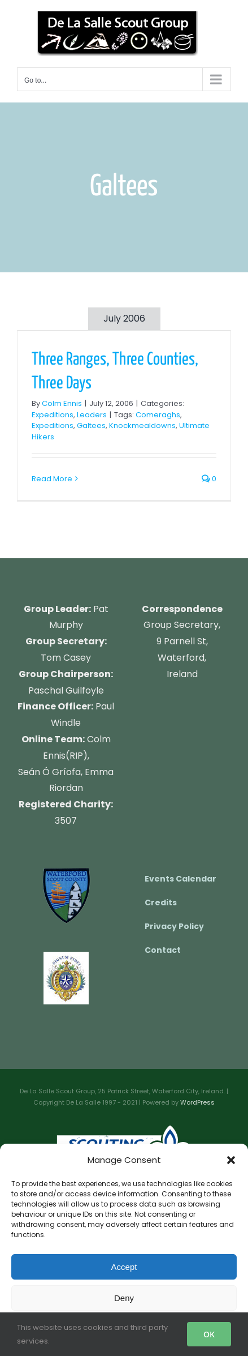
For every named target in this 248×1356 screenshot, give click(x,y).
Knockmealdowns (142, 425)
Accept (124, 1267)
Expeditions (52, 414)
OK (209, 1334)
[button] (231, 1160)
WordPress (197, 1102)
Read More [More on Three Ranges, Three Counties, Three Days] (52, 478)
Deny (124, 1298)
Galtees (91, 425)
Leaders (92, 414)
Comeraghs (158, 414)
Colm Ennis (62, 403)
